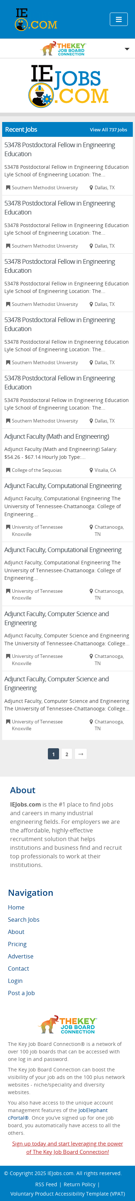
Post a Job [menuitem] (21, 993)
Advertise (20, 956)
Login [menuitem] (15, 981)
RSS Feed (46, 1184)
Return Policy (79, 1184)
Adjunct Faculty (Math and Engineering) (56, 436)
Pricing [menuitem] (17, 944)
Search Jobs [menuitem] (24, 920)
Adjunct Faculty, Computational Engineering (62, 485)
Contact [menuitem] (18, 968)
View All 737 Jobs (108, 129)
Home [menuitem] (16, 907)
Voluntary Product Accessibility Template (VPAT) (67, 1193)
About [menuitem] (16, 932)
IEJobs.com (60, 1173)
